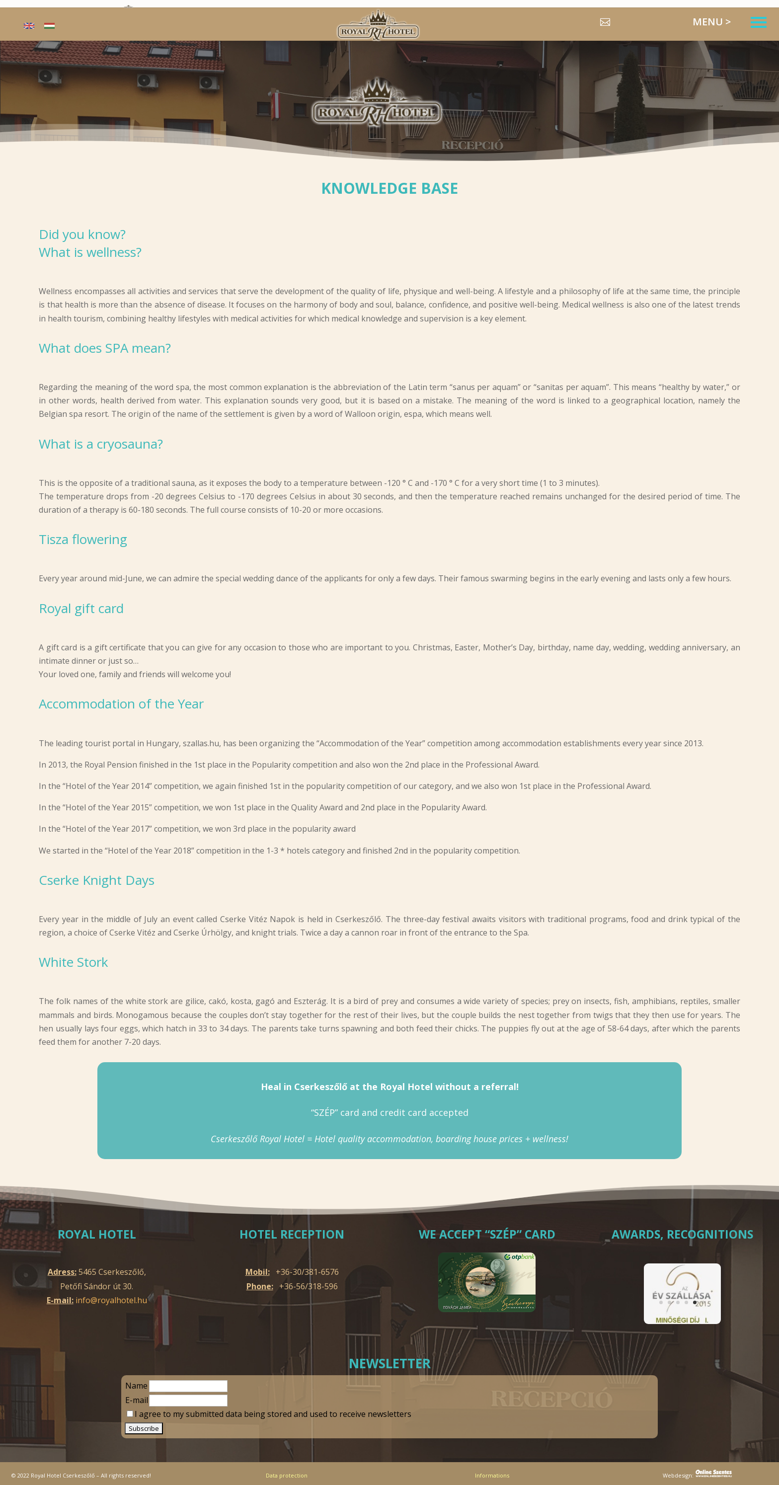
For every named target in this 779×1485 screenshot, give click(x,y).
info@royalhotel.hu (111, 1300)
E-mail (136, 1400)
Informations (492, 1475)
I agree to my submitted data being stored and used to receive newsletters (269, 1413)
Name (136, 1385)
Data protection (287, 1475)
